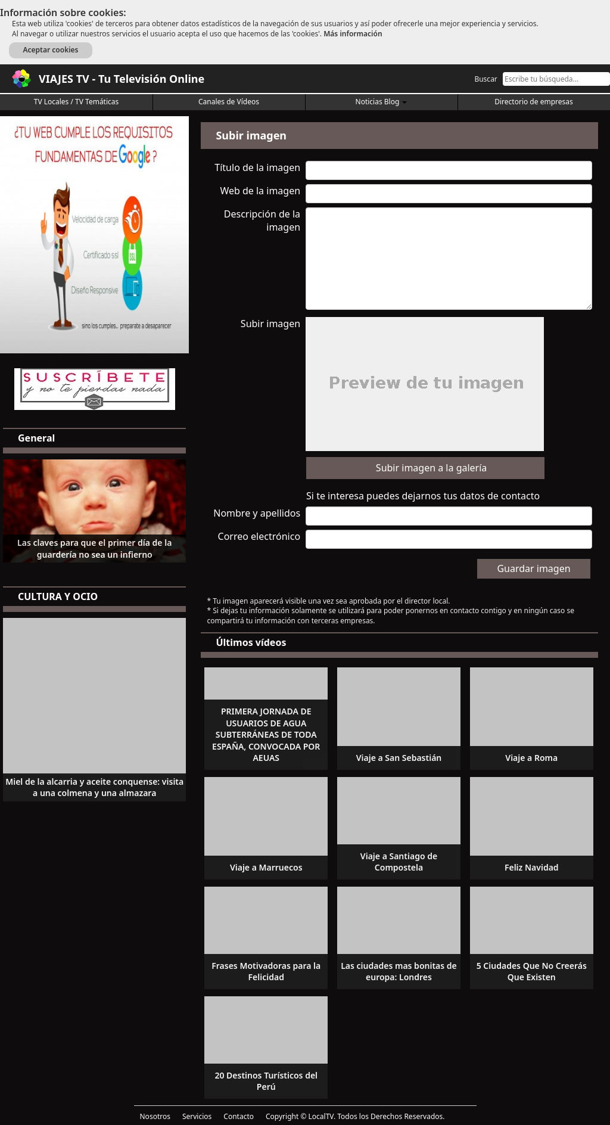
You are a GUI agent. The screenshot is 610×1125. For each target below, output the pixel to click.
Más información (352, 34)
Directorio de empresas (533, 102)
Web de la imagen (260, 190)
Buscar (485, 79)
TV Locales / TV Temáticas (76, 102)
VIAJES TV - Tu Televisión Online (121, 79)
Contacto (238, 1116)
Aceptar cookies (50, 50)
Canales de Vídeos (228, 102)
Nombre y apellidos (256, 513)
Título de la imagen (257, 167)
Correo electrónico (259, 536)
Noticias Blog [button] (381, 102)
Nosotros (155, 1116)
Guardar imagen (533, 568)
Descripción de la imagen (262, 220)
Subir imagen (270, 323)
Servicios (196, 1116)
